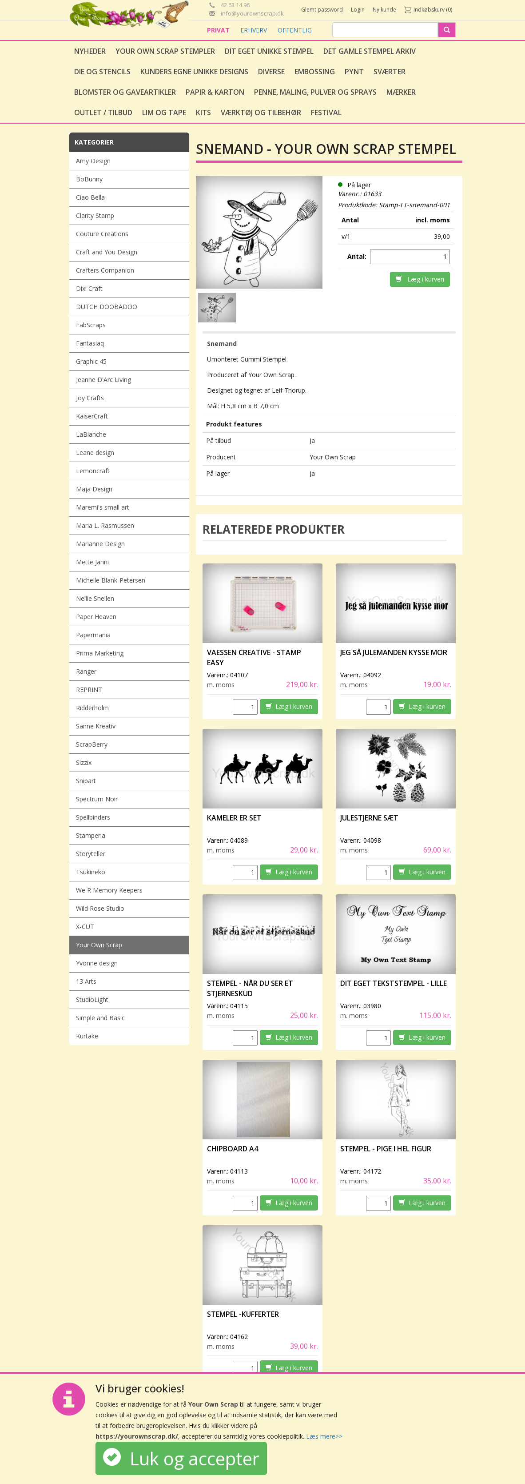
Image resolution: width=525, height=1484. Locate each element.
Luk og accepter (181, 1458)
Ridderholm (92, 708)
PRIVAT (219, 30)
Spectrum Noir (97, 799)
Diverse (271, 71)
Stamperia (90, 835)
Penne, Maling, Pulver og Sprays (315, 92)
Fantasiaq (90, 343)
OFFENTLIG (295, 30)
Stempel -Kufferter (243, 1314)
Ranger (86, 671)
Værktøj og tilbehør (261, 112)
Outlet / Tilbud (103, 112)
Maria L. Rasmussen (105, 525)
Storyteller (90, 853)
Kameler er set (234, 818)
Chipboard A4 (232, 1149)
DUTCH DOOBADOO (106, 306)
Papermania (93, 635)
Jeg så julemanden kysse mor (393, 652)
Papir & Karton (215, 92)
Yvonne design (97, 963)
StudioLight (92, 999)
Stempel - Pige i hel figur (385, 1149)
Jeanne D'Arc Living (103, 379)
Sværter (390, 71)
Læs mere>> (324, 1436)
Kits (203, 112)
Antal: (357, 256)
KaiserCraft (92, 416)
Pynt (354, 71)
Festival (326, 112)
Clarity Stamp (95, 215)
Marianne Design (100, 543)
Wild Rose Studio (100, 908)
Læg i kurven (420, 279)
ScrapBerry (91, 744)
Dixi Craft (89, 288)
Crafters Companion (105, 270)
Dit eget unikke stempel (269, 51)
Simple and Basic (100, 1017)
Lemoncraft (93, 471)
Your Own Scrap (99, 945)
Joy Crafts (90, 398)
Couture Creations (102, 233)
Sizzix (83, 762)
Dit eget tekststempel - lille (393, 983)
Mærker (401, 92)
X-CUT (85, 926)
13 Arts (86, 981)
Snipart (86, 780)
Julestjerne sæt (369, 818)
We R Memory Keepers (109, 890)
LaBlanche (91, 434)
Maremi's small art (102, 507)
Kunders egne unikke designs (194, 71)
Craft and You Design (106, 252)
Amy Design (93, 161)
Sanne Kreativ (95, 726)
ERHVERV (254, 30)
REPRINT (89, 689)
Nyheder (90, 51)
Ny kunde (384, 9)
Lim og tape (164, 112)
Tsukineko (90, 872)
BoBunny (89, 179)
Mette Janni (92, 562)
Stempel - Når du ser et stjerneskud (250, 988)
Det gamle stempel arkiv (369, 51)
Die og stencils (102, 71)
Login (358, 9)
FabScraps (91, 325)
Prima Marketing (99, 653)
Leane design (95, 452)
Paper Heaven (96, 616)
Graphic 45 (91, 361)
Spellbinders (93, 817)
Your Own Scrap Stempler (165, 51)
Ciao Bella (90, 197)
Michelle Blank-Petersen (110, 580)
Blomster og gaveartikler (125, 92)
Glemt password (322, 9)
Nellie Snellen (95, 598)
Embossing (314, 71)
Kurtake (87, 1036)
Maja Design (94, 489)
